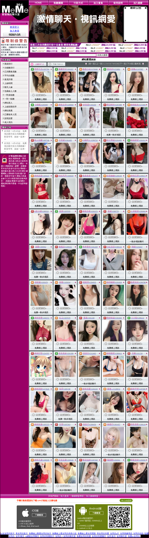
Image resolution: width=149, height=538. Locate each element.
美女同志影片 (22, 533)
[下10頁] (130, 64)
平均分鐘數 (9, 75)
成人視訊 (8, 122)
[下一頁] (122, 64)
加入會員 (14, 31)
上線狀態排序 (10, 106)
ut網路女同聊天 (32, 536)
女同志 (58, 536)
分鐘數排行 (9, 68)
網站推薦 (8, 110)
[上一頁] (99, 64)
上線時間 (8, 83)
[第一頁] (91, 64)
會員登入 (14, 27)
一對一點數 (9, 99)
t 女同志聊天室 (69, 536)
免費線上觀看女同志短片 (40, 533)
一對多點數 (9, 95)
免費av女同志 (134, 536)
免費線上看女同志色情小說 (64, 533)
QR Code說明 (126, 500)
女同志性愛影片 (47, 536)
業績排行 (8, 64)
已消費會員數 (10, 71)
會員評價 (8, 79)
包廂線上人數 (10, 91)
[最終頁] (137, 64)
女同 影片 (111, 536)
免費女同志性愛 (84, 536)
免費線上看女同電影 (87, 533)
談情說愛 (8, 118)
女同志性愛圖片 (99, 536)
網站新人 (8, 103)
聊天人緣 (8, 87)
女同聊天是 (122, 536)
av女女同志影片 (7, 533)
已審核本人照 (10, 114)
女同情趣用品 (126, 533)
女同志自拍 (138, 533)
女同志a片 (114, 533)
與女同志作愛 (103, 533)
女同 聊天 (20, 536)
